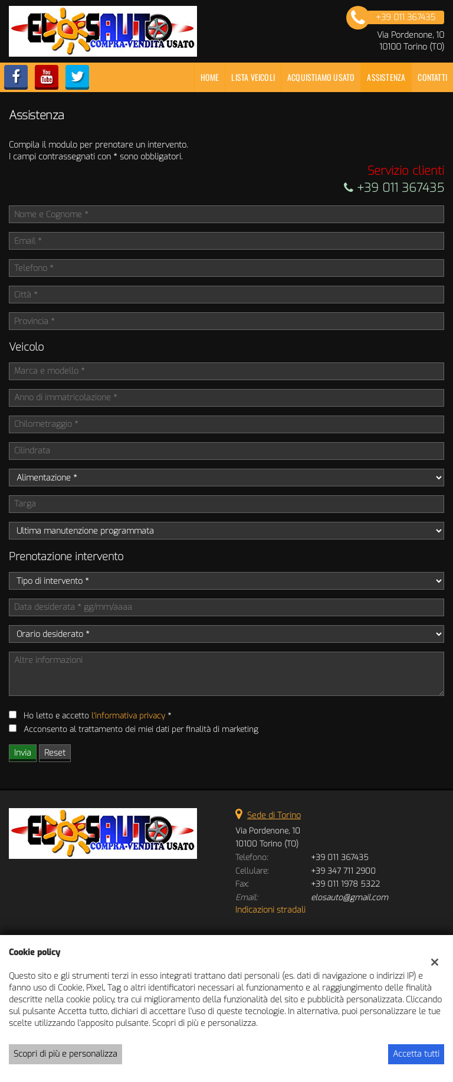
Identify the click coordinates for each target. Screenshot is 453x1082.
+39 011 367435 (394, 188)
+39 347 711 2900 (343, 871)
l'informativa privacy (128, 716)
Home (210, 77)
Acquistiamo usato (320, 77)
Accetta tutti (416, 1054)
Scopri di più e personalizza (65, 1054)
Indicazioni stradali (270, 910)
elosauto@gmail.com (349, 898)
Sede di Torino (274, 815)
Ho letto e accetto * (97, 716)
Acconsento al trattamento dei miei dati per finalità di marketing (141, 729)
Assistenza (386, 77)
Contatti (432, 77)
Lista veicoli (253, 77)
